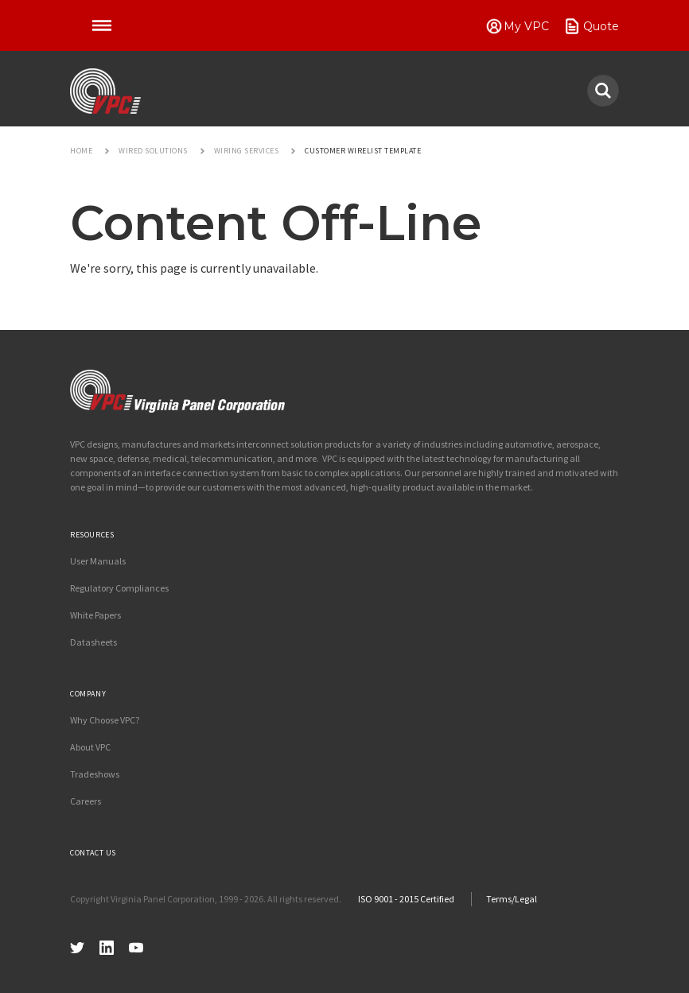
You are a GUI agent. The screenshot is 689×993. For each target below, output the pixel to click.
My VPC (526, 26)
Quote (601, 26)
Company (88, 694)
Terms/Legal (511, 899)
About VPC (90, 747)
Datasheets (93, 642)
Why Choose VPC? (104, 720)
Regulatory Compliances (119, 588)
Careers (85, 801)
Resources (92, 534)
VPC (105, 91)
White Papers (95, 615)
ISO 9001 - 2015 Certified (406, 899)
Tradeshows (94, 774)
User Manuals (98, 561)
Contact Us (93, 853)
